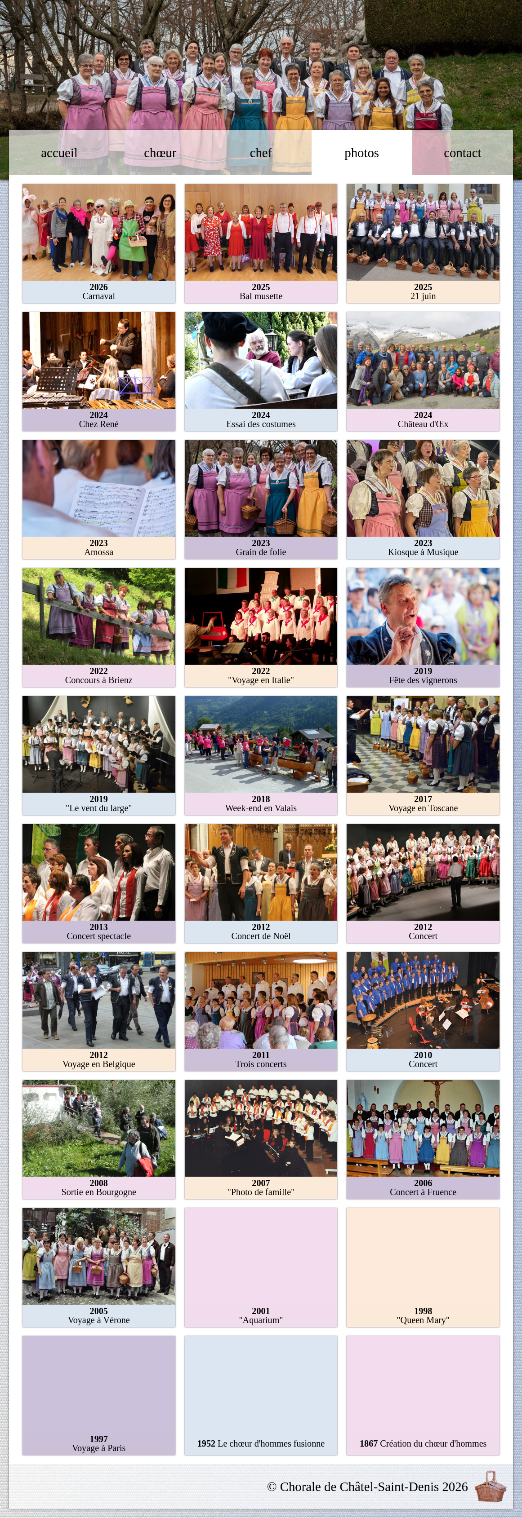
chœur (160, 153)
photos (361, 153)
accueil (59, 153)
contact (462, 153)
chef (261, 153)
